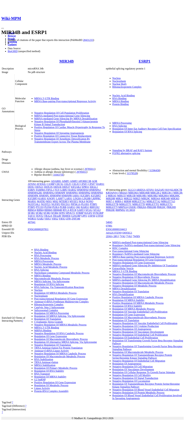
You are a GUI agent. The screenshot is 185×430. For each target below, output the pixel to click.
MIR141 (112, 195)
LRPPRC (96, 198)
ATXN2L (41, 184)
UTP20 (99, 215)
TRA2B (57, 215)
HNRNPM (55, 195)
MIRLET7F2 (152, 204)
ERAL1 (94, 187)
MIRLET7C (125, 204)
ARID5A (140, 189)
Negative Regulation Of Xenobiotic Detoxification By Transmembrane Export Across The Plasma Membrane (62, 140)
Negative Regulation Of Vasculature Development (138, 332)
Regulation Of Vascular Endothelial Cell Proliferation (139, 311)
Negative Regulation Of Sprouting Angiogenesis (59, 133)
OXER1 (132, 207)
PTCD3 (40, 207)
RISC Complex (120, 248)
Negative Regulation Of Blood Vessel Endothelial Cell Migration (145, 389)
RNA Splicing (119, 125)
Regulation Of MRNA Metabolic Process (55, 293)
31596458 (154, 170)
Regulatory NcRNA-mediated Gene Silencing (135, 254)
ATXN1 (150, 189)
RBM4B (57, 210)
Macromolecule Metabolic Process (52, 278)
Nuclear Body (119, 84)
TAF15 (31, 215)
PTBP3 (31, 207)
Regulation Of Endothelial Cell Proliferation (135, 337)
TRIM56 (66, 215)
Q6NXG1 (127, 232)
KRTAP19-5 (112, 192)
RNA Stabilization (43, 359)
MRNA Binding (120, 101)
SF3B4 (54, 213)
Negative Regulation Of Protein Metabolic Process (138, 392)
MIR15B (131, 195)
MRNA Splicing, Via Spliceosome (52, 281)
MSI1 (49, 201)
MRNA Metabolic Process (47, 264)
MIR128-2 (155, 192)
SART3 (81, 210)
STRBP (80, 213)
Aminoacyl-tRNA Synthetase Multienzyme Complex (61, 301)
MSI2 (55, 201)
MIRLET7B (112, 204)
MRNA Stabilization (44, 365)
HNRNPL (44, 195)
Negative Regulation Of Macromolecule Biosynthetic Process (144, 274)
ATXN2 (32, 184)
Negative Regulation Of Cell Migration (132, 366)
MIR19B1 (141, 195)
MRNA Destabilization (124, 288)
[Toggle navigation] (2, 28)
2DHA (109, 236)
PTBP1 (93, 204)
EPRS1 (85, 187)
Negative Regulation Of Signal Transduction (135, 378)
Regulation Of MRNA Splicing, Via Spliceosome (59, 316)
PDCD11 (65, 204)
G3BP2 (64, 189)
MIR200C (174, 195)
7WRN (136, 236)
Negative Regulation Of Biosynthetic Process (135, 277)
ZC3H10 (130, 210)
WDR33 (32, 218)
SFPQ (62, 213)
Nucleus (116, 78)
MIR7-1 (110, 201)
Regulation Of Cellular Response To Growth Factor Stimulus (143, 372)
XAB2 (40, 218)
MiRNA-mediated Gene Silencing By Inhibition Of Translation (144, 265)
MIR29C (145, 198)
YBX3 (62, 218)
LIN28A (77, 198)
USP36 (91, 215)
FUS (57, 189)
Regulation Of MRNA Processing (51, 313)
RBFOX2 (94, 207)
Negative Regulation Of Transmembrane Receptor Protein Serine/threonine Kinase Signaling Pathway (142, 356)
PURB (63, 207)
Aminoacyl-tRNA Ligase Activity (51, 350)
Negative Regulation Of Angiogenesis (131, 329)
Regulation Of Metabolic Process (51, 385)
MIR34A (155, 198)
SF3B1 (31, 213)
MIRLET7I (112, 207)
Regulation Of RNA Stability (49, 371)
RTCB (73, 210)
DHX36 (57, 187)
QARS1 (71, 207)
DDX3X (48, 187)
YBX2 (55, 218)
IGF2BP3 (33, 198)
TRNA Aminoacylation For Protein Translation (58, 347)
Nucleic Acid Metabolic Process (50, 267)
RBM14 (32, 210)
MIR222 (128, 198)
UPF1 (84, 215)
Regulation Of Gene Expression (50, 336)
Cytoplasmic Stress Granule (48, 321)
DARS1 (100, 184)
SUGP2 (88, 213)
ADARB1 (56, 181)
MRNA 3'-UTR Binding (46, 98)
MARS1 (32, 201)
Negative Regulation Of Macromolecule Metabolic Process (142, 282)
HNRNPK (33, 195)
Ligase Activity (42, 388)
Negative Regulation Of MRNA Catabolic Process (60, 353)
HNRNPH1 (72, 192)
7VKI (122, 236)
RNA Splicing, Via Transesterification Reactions (59, 287)
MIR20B (110, 198)
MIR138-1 (167, 192)
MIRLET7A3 (168, 201)
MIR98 (127, 201)
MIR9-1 (119, 201)
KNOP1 (51, 198)
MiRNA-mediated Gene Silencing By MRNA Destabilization (65, 118)
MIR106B (144, 192)
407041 (31, 222)
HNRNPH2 (84, 192)
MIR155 (121, 195)
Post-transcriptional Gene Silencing (130, 251)
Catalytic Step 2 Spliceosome (49, 307)
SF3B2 (39, 213)
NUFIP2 (55, 204)
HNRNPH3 (97, 192)
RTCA (66, 210)
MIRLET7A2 (153, 201)
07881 (109, 225)
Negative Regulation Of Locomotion (131, 381)
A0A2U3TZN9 (114, 232)
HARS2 (72, 189)
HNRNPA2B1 (35, 192)
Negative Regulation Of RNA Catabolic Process (59, 333)
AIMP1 (65, 181)
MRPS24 (123, 207)
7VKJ (129, 236)
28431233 (88, 40)
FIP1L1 (50, 189)
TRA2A (48, 215)
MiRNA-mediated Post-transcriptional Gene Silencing (62, 115)
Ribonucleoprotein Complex (126, 86)
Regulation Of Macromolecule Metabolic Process (59, 356)
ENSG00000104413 (116, 229)
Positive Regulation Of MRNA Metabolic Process (138, 303)
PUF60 (48, 207)
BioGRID (13, 51)
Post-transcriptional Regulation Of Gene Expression (61, 298)
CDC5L (59, 184)
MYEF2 (74, 201)
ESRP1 (144, 61)
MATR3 (41, 201)
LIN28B (86, 198)
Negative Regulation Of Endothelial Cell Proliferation (140, 334)
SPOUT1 (70, 213)
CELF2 (76, 184)
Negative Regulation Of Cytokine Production (135, 326)
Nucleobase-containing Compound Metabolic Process (61, 272)
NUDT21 (46, 204)
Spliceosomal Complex (46, 310)
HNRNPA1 (95, 189)
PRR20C (161, 207)
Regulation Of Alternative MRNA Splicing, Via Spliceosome (65, 342)
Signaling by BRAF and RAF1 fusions (132, 150)
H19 (167, 189)
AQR (94, 181)
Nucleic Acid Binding (123, 95)
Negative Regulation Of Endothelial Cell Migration (138, 360)
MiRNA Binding (42, 330)
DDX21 (39, 187)
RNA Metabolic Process (46, 258)
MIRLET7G (166, 204)
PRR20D (171, 207)
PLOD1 (85, 204)
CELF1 (67, 184)
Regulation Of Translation (47, 319)
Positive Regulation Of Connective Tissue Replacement (62, 136)
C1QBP (51, 184)
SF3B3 (46, 213)
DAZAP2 (159, 189)
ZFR (68, 218)
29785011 (89, 169)
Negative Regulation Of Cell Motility (131, 375)
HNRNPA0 (82, 189)
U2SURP (76, 215)
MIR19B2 (152, 195)
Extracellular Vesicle (123, 268)
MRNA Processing (122, 123)
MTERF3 (64, 201)
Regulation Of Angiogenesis (126, 363)
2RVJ (116, 236)
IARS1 (75, 195)
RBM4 (40, 210)
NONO (89, 201)
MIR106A (133, 192)
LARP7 (60, 198)
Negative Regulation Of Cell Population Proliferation (61, 112)
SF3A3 (97, 210)
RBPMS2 (120, 210)
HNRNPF (60, 192)
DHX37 (66, 187)
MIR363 (175, 198)
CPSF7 (91, 184)
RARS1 (85, 207)
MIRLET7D (138, 204)
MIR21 (119, 198)
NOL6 (82, 201)
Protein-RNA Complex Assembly (51, 391)
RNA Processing (42, 255)
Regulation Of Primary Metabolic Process (55, 368)
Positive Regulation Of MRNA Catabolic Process (137, 297)
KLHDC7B (176, 189)
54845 (109, 222)
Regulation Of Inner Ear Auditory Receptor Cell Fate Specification (146, 128)
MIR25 (137, 198)
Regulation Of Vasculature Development (133, 369)
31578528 (132, 173)
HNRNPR (67, 195)
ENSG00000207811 (38, 229)
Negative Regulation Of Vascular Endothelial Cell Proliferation (144, 323)
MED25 (123, 192)
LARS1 (68, 198)
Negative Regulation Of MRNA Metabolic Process (60, 324)
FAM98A (40, 189)
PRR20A (141, 207)
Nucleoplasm (119, 81)
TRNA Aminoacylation (46, 362)
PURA (55, 207)
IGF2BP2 (96, 195)
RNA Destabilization (123, 294)
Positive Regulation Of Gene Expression (55, 382)
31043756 (58, 174)
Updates (12, 44)
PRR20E (110, 210)
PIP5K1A (75, 204)
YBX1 (47, 218)
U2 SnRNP (40, 379)
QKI (78, 207)
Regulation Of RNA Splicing (127, 131)
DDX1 (31, 187)
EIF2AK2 (76, 187)
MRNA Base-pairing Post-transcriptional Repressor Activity (65, 101)
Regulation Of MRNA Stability (50, 376)
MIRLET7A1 (139, 201)
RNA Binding (119, 98)
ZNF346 (75, 218)
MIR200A (164, 195)
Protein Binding (120, 104)
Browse (12, 35)
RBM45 (48, 210)
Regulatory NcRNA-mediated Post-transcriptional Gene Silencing (146, 245)
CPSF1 (84, 184)
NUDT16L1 (34, 204)
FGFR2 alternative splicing (126, 153)
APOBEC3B (84, 181)
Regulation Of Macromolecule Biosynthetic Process (61, 339)
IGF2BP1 (85, 195)
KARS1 (42, 198)
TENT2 (40, 215)
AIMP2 (74, 181)
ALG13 (132, 189)
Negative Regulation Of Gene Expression (133, 262)
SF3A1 (88, 210)
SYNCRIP (98, 213)
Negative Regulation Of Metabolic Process (134, 285)
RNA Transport (42, 373)
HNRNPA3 (49, 192)
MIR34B (66, 61)
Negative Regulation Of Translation (52, 345)
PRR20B (151, 207)
